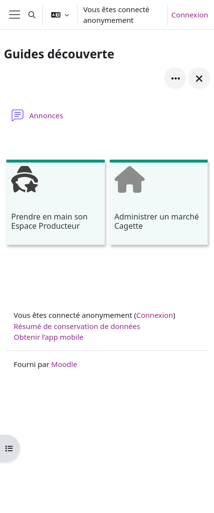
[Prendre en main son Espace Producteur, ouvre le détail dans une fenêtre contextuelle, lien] (55, 204)
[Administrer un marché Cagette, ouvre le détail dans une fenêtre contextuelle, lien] (159, 204)
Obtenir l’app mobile (48, 337)
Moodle (64, 364)
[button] (31, 14)
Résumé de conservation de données (77, 326)
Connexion (190, 14)
